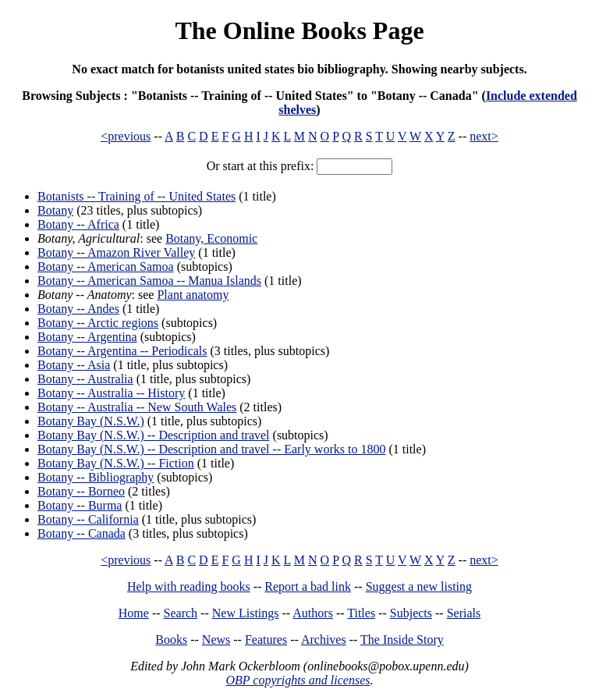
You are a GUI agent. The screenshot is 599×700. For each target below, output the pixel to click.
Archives (323, 639)
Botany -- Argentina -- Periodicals (122, 350)
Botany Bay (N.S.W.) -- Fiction (115, 463)
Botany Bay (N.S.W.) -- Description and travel (153, 435)
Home (134, 613)
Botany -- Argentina (87, 336)
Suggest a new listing (419, 586)
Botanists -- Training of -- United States (136, 196)
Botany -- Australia (85, 379)
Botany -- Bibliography (95, 477)
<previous (126, 136)
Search (181, 613)
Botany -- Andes (78, 308)
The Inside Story (402, 639)
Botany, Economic (211, 238)
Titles (361, 613)
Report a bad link (307, 586)
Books (171, 639)
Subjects (411, 613)
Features (266, 639)
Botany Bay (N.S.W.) (90, 421)
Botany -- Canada (81, 533)
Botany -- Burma (79, 505)
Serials (464, 613)
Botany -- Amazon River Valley (116, 252)
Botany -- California (88, 519)
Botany (55, 210)
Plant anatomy (193, 294)
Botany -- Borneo (81, 491)
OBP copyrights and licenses (297, 680)
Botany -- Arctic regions (97, 322)
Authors (312, 613)
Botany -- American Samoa (105, 266)
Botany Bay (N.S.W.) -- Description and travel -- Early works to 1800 (211, 449)
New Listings (245, 613)
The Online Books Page (299, 30)
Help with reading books (188, 586)
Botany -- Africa (78, 224)
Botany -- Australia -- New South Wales (136, 407)
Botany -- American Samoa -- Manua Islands (149, 280)
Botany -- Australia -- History (111, 393)
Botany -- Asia (73, 364)
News (216, 639)
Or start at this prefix (258, 165)
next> (484, 136)
